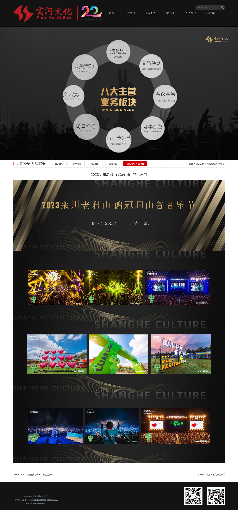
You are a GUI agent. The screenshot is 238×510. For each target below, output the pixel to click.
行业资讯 (170, 13)
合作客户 (191, 13)
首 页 (111, 13)
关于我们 (130, 13)
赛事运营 (77, 163)
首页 (191, 163)
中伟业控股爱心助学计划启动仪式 (37, 474)
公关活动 (59, 163)
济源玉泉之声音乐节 (215, 474)
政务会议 (95, 163)
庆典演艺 (113, 163)
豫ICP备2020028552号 (35, 504)
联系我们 (211, 13)
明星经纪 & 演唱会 (135, 163)
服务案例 (150, 13)
